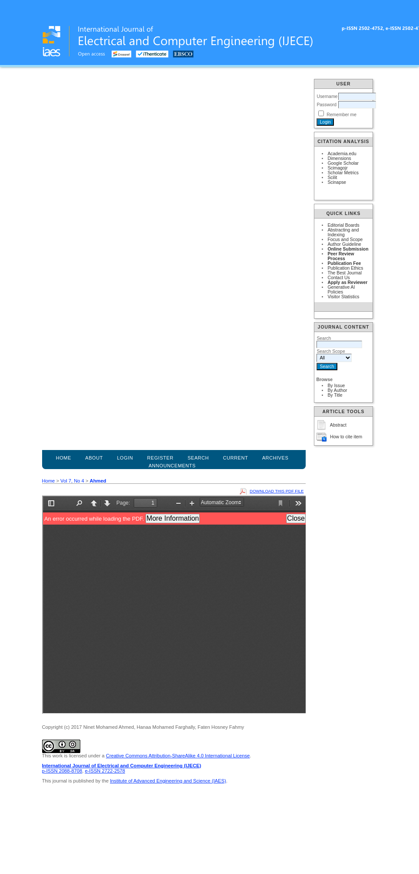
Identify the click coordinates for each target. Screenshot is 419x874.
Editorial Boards (343, 225)
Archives (275, 457)
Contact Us (338, 277)
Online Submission (347, 249)
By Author (337, 390)
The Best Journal (344, 273)
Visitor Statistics (343, 296)
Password (327, 104)
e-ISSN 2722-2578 (105, 770)
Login (125, 457)
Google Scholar (343, 163)
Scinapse (336, 182)
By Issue (336, 385)
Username (327, 96)
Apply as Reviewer (347, 282)
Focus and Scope (345, 239)
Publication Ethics (345, 268)
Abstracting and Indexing (343, 232)
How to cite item (346, 436)
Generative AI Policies (341, 289)
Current (235, 457)
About (94, 457)
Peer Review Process (340, 256)
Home (63, 457)
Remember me (341, 114)
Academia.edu (341, 153)
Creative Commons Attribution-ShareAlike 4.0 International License (178, 755)
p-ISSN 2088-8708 (62, 770)
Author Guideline (344, 244)
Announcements (172, 465)
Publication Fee (344, 263)
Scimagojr (337, 168)
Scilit (332, 177)
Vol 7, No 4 (72, 480)
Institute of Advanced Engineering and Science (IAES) (168, 780)
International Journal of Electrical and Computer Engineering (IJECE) (121, 765)
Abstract (338, 425)
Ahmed (98, 480)
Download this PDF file (277, 491)
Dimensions (339, 158)
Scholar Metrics (343, 172)
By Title (334, 395)
